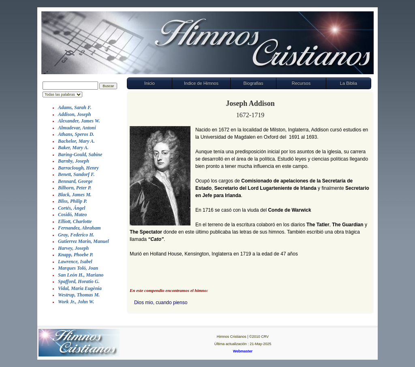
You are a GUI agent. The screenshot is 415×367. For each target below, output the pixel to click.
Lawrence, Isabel (75, 261)
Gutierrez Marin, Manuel (83, 241)
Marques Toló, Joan (78, 268)
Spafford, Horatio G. (78, 281)
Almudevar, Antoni (77, 128)
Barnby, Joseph (73, 161)
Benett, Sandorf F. (76, 174)
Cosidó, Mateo (72, 214)
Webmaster (242, 351)
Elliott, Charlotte (75, 221)
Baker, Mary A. (73, 147)
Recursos (301, 83)
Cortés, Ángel (71, 208)
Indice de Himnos (201, 83)
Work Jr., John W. (76, 302)
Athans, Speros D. (76, 134)
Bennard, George (75, 181)
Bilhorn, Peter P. (74, 188)
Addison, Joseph (74, 114)
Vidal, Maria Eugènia (80, 288)
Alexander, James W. (79, 121)
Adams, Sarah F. (74, 107)
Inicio (149, 83)
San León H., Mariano (80, 275)
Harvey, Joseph (73, 248)
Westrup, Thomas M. (79, 295)
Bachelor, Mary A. (76, 141)
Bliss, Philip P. (72, 201)
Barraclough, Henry (78, 168)
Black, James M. (75, 194)
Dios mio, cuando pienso (160, 302)
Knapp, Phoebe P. (75, 255)
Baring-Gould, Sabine (80, 154)
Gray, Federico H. (76, 235)
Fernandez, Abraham (79, 228)
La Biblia (348, 83)
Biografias (253, 83)
